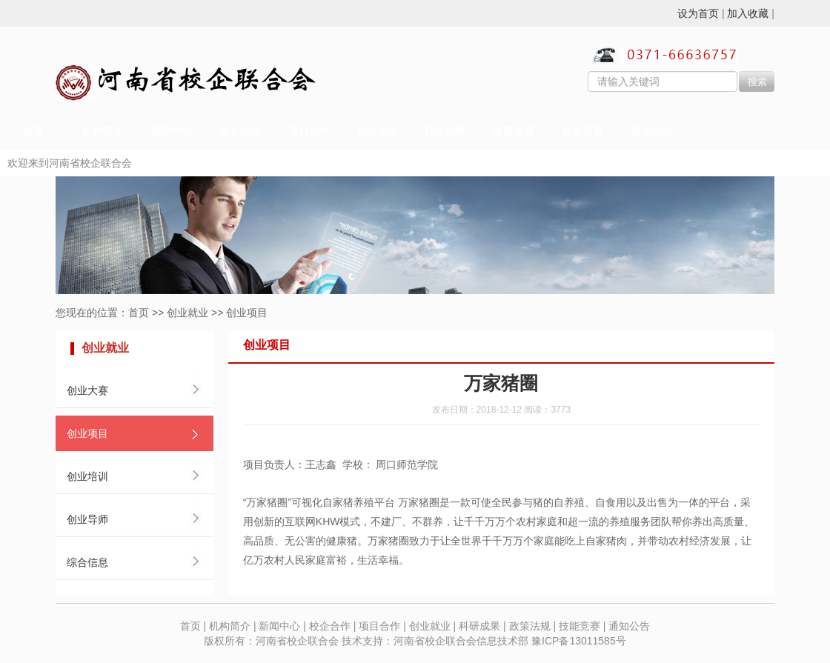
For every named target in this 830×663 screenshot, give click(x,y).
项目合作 (309, 131)
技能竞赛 (582, 131)
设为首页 (698, 13)
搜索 (757, 81)
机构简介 (102, 131)
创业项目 (247, 313)
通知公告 (651, 131)
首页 (33, 131)
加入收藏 (747, 13)
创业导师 (87, 519)
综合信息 (87, 562)
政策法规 (513, 131)
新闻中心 (171, 131)
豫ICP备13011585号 (578, 641)
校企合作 (240, 131)
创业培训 (87, 476)
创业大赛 (87, 390)
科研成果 (444, 131)
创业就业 (378, 131)
